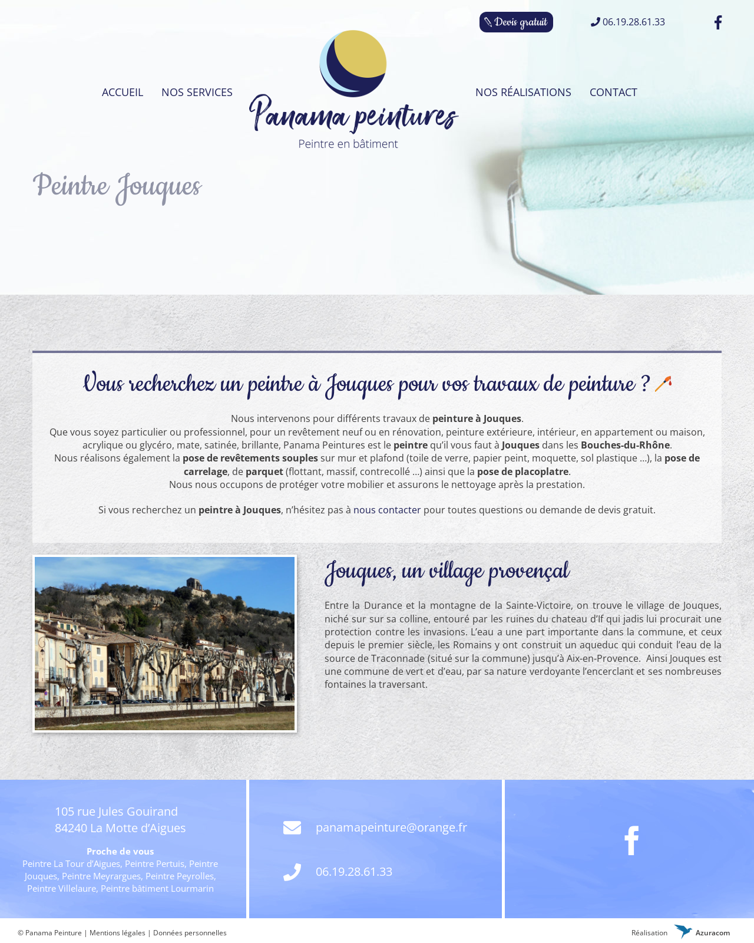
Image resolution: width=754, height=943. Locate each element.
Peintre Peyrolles (179, 876)
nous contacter (387, 509)
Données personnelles (190, 933)
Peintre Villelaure (61, 888)
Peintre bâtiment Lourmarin (157, 888)
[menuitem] (122, 92)
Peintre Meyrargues (101, 876)
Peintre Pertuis (154, 863)
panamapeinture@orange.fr (375, 828)
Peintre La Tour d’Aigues (71, 863)
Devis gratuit (520, 22)
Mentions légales (117, 933)
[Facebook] (632, 840)
